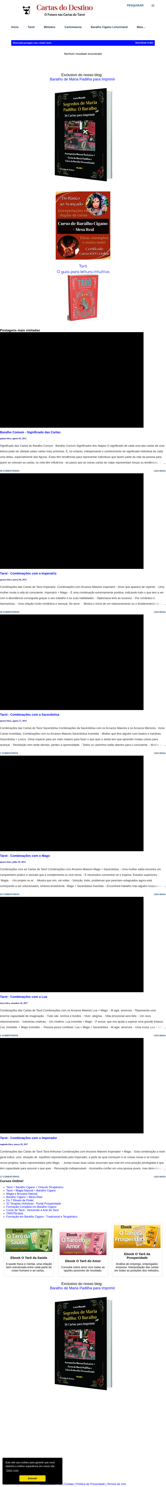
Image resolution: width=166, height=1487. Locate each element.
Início (15, 27)
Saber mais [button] (12, 1470)
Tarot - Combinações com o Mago (25, 855)
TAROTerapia (14, 1213)
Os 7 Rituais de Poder (20, 1200)
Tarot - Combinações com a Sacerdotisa (29, 714)
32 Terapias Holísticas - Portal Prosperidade (33, 1203)
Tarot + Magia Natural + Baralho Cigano (31, 1190)
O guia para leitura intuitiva (83, 272)
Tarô (83, 266)
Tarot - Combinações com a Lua (23, 996)
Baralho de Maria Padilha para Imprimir (82, 79)
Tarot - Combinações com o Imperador (28, 1138)
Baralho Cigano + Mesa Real (24, 1197)
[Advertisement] (82, 1439)
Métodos (49, 27)
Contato (69, 1484)
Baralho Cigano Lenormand (109, 27)
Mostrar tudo (144, 43)
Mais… (141, 27)
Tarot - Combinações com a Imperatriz (28, 573)
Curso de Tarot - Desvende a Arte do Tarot (32, 1210)
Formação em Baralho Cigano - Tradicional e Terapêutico (41, 1216)
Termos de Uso (116, 1484)
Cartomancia (73, 27)
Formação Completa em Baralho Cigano (31, 1206)
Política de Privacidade (90, 1484)
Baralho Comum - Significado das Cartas (30, 432)
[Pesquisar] (135, 5)
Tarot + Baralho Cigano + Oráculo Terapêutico (34, 1187)
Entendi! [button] (32, 1478)
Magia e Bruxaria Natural (21, 1193)
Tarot (31, 27)
